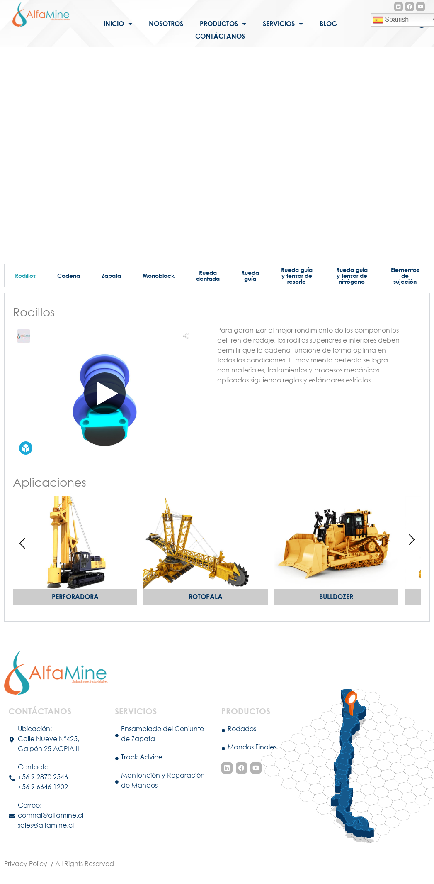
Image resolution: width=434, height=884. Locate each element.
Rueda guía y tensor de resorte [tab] (297, 275)
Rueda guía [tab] (250, 275)
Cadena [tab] (68, 275)
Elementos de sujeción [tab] (405, 275)
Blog (328, 23)
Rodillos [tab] (25, 275)
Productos (223, 23)
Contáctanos (220, 36)
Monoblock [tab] (159, 275)
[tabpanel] (217, 457)
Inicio (118, 23)
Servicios (283, 23)
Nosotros (166, 23)
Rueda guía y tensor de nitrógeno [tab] (352, 275)
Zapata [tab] (111, 275)
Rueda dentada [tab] (208, 275)
